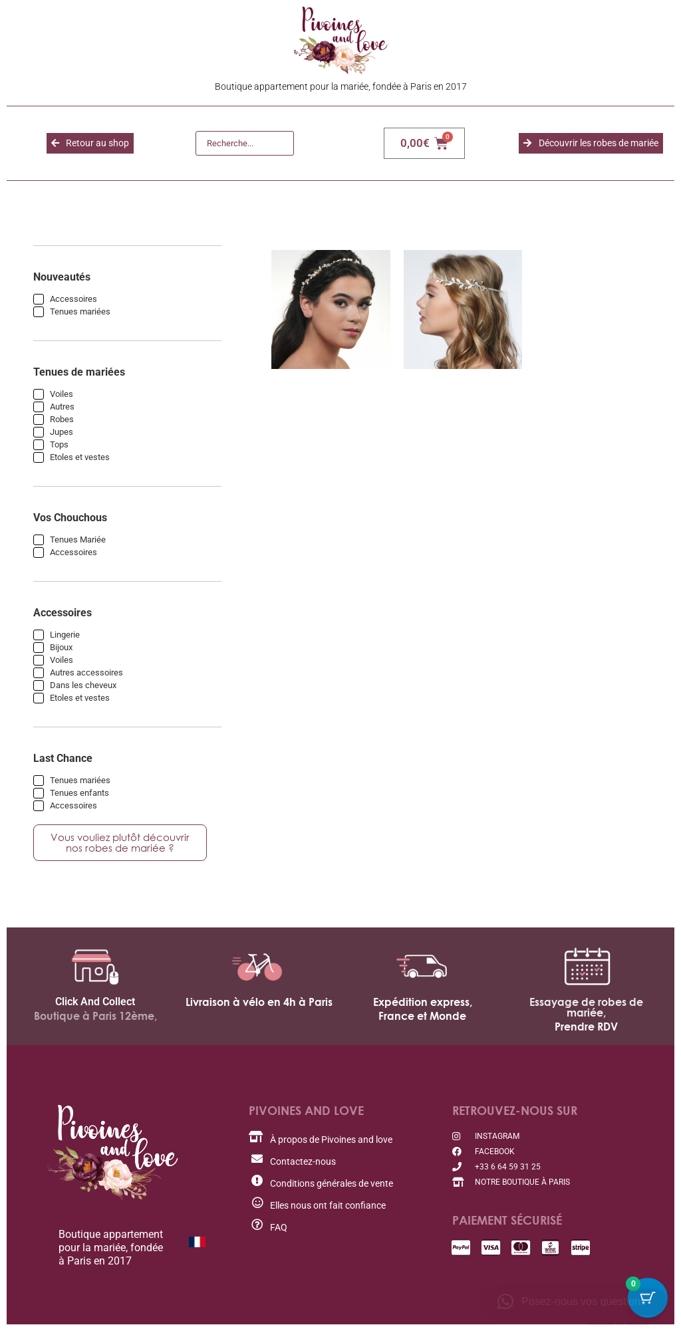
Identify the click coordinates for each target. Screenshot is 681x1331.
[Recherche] (245, 143)
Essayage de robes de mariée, (586, 1007)
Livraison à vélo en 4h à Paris (259, 1002)
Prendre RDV (586, 1026)
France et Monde (422, 1016)
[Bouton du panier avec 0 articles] (648, 1298)
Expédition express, (422, 1002)
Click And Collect (95, 1001)
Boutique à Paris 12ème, (95, 1016)
